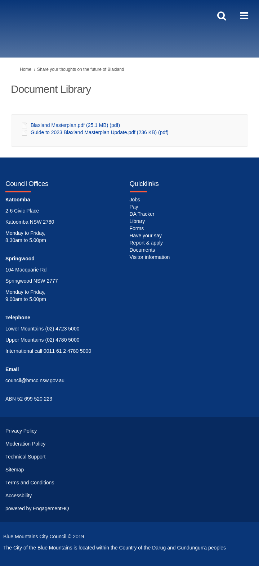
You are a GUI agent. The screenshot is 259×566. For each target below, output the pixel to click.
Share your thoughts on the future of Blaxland (80, 69)
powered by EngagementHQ (37, 508)
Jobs (135, 199)
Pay (134, 207)
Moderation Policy (25, 444)
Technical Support (25, 457)
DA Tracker (142, 214)
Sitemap (14, 470)
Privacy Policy (21, 431)
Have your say (146, 235)
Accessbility (18, 495)
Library (137, 221)
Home (25, 69)
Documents (142, 250)
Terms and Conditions (29, 482)
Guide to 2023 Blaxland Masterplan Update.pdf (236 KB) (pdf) (100, 132)
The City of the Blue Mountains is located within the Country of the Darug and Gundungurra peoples (114, 548)
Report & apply (146, 243)
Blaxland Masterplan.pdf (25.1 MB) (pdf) (75, 125)
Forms (137, 228)
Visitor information (150, 257)
